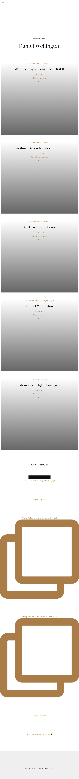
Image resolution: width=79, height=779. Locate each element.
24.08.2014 (39, 391)
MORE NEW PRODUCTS (39, 477)
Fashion (46, 64)
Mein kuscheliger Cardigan (39, 385)
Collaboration (35, 64)
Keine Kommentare (39, 157)
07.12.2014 (39, 154)
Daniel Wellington (39, 306)
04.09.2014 (39, 312)
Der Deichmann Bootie (39, 227)
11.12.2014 (39, 75)
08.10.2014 (39, 233)
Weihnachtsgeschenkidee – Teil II (39, 69)
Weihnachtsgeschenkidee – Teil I (39, 148)
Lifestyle (50, 301)
